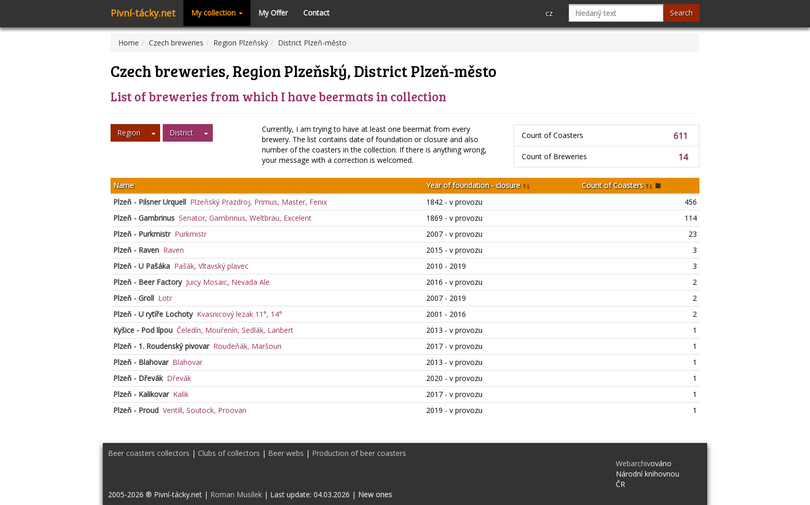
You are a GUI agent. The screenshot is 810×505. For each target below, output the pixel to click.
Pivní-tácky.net (143, 13)
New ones (375, 494)
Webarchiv (633, 463)
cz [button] (549, 13)
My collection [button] (217, 13)
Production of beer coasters (359, 453)
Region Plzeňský (240, 43)
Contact (316, 13)
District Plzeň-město (312, 43)
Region (129, 132)
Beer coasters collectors (149, 453)
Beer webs (286, 453)
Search (681, 13)
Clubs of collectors (229, 453)
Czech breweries (176, 43)
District (181, 132)
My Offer (273, 13)
